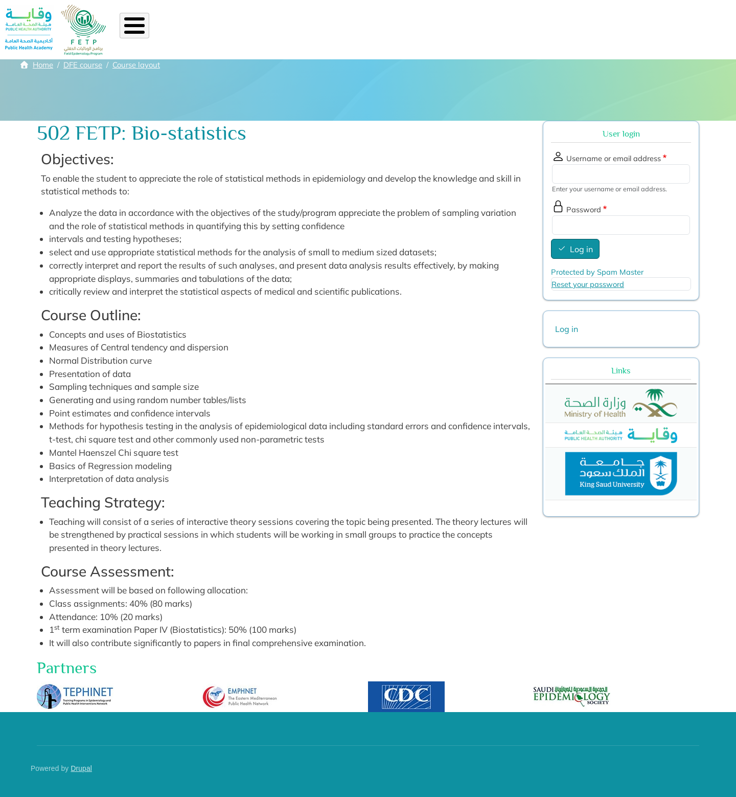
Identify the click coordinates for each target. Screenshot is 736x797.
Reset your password (587, 284)
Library (510, 29)
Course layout (136, 65)
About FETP (191, 29)
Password (583, 209)
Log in (581, 249)
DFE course (82, 65)
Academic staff (451, 29)
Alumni (363, 29)
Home (140, 29)
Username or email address (613, 158)
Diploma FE (281, 29)
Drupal (81, 768)
